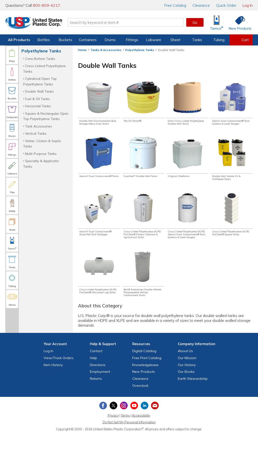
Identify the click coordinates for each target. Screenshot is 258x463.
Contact (96, 379)
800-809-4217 (46, 5)
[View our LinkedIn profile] (144, 433)
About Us (185, 379)
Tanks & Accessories (106, 50)
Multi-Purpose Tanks (41, 154)
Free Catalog (146, 386)
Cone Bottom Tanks (40, 59)
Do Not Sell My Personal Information (129, 450)
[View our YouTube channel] (134, 433)
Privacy (113, 443)
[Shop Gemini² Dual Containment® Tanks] (99, 166)
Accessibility (141, 443)
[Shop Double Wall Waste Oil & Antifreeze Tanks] (232, 166)
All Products (19, 40)
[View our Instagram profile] (124, 433)
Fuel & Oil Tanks (37, 99)
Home (82, 50)
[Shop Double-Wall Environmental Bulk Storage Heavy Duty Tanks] (99, 106)
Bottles (43, 40)
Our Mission (187, 386)
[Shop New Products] (238, 22)
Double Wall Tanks (39, 91)
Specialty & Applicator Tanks (41, 163)
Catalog (175, 5)
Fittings (132, 40)
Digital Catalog (144, 379)
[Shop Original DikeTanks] (187, 164)
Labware (153, 40)
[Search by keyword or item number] (125, 22)
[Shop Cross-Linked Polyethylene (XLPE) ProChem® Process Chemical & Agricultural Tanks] (143, 229)
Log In (248, 5)
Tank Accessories (38, 126)
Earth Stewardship (193, 407)
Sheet (175, 40)
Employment (100, 400)
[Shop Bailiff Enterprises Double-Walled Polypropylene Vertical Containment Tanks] (143, 297)
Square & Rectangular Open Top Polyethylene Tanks (45, 116)
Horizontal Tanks (38, 106)
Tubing (219, 40)
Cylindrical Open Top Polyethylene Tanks (40, 81)
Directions (98, 393)
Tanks (197, 40)
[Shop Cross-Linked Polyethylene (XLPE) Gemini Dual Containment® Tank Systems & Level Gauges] (187, 229)
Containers (88, 40)
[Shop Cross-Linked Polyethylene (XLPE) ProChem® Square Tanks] (232, 226)
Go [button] (194, 22)
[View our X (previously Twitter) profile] (113, 433)
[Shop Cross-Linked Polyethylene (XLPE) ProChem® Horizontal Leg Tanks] (99, 297)
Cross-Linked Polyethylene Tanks (44, 68)
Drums (110, 40)
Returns (96, 407)
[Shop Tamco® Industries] (216, 22)
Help (93, 386)
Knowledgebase (145, 393)
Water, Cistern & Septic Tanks (42, 143)
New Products (143, 400)
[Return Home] (33, 23)
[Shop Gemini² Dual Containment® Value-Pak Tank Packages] (99, 226)
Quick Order (226, 5)
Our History (187, 393)
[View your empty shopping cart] (241, 39)
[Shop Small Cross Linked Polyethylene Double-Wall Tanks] (187, 106)
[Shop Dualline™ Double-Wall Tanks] (143, 166)
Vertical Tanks (35, 133)
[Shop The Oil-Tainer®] (143, 102)
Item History (53, 393)
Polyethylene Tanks (139, 50)
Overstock (140, 413)
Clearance (201, 5)
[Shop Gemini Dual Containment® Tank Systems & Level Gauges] (232, 106)
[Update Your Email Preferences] (155, 433)
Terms (125, 443)
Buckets (65, 40)
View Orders (58, 386)
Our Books (186, 400)
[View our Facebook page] (103, 433)
